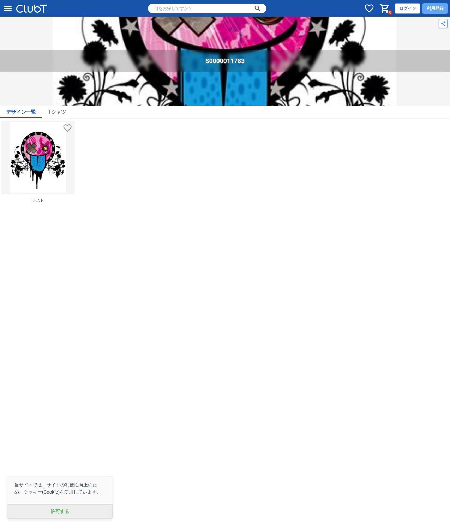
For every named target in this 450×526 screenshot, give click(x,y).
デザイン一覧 (21, 112)
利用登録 (435, 8)
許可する (60, 511)
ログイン (407, 8)
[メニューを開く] (7, 8)
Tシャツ (57, 112)
